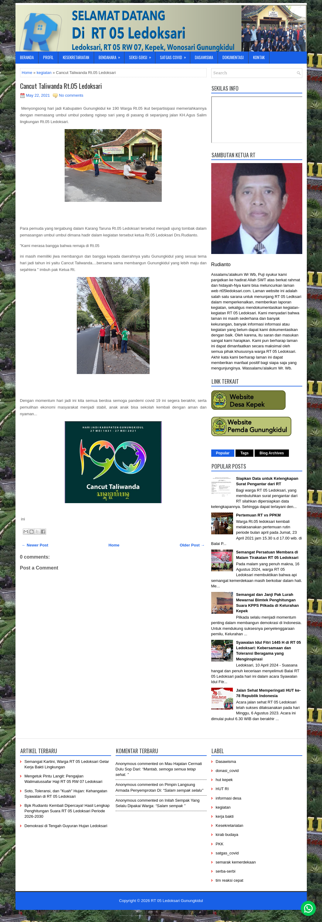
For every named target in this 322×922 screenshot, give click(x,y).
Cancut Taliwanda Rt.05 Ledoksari (61, 86)
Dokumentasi (233, 57)
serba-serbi (226, 871)
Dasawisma (204, 57)
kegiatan (44, 72)
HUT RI (222, 789)
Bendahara (111, 56)
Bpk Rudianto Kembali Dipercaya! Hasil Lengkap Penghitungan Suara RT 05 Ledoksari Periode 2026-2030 (67, 811)
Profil (48, 57)
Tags (244, 453)
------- (190, 915)
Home (27, 72)
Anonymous (126, 763)
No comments (71, 95)
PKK (220, 844)
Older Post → (192, 545)
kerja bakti (225, 816)
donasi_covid (227, 770)
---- (131, 915)
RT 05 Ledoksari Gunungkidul (177, 900)
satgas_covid (227, 853)
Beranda (27, 57)
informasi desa (229, 798)
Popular (223, 453)
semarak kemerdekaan (236, 862)
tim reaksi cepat (229, 880)
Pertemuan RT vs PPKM (258, 515)
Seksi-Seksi (142, 56)
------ (164, 915)
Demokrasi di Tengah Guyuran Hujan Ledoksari (66, 825)
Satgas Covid (175, 56)
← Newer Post (35, 545)
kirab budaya (227, 834)
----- (147, 915)
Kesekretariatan (76, 57)
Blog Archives (271, 453)
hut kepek (224, 779)
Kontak (259, 57)
